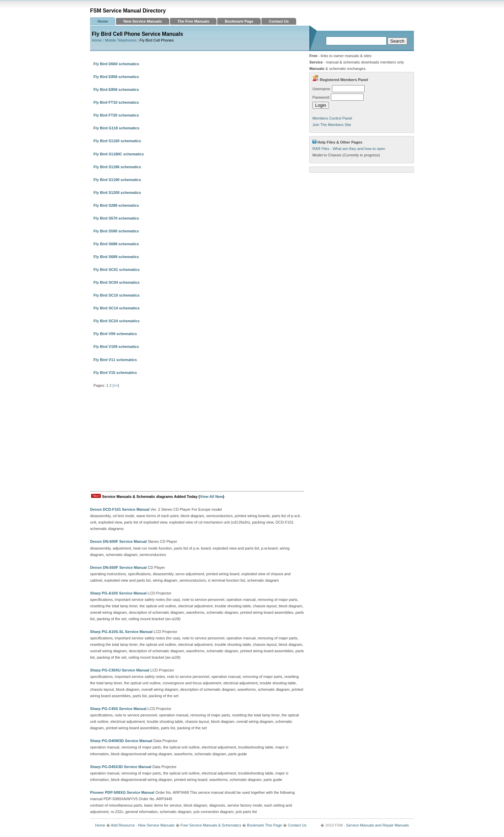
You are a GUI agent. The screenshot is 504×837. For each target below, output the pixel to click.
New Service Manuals (142, 21)
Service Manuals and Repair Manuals (377, 825)
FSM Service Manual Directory (128, 11)
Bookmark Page (239, 21)
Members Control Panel (332, 118)
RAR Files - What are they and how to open (348, 149)
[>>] (116, 385)
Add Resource (123, 825)
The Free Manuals (193, 21)
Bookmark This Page (264, 825)
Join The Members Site (331, 125)
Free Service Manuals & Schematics (210, 825)
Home (102, 21)
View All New (211, 496)
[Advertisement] (197, 440)
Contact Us (279, 21)
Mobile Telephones (120, 40)
